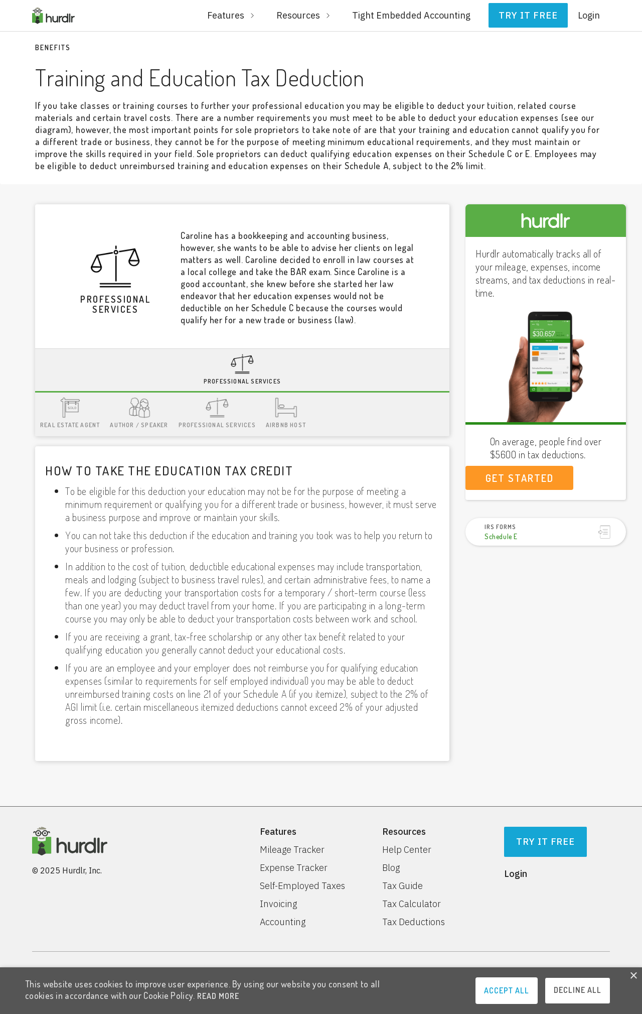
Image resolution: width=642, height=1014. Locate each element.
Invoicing (278, 904)
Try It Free (545, 841)
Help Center (406, 850)
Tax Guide (402, 886)
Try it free (528, 15)
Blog (391, 868)
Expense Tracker (294, 868)
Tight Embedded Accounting (411, 15)
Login (589, 15)
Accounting (282, 922)
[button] (231, 15)
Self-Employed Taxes (302, 886)
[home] (53, 15)
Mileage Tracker (292, 850)
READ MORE (218, 996)
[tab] (242, 371)
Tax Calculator (411, 904)
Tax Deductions (413, 922)
